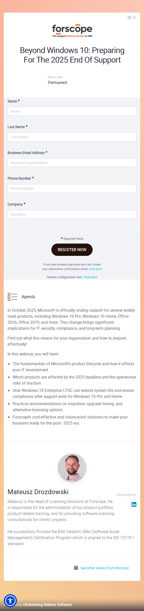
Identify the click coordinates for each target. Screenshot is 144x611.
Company (15, 204)
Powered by (37, 604)
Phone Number (19, 178)
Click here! (90, 277)
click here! (95, 269)
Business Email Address (26, 152)
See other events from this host (101, 568)
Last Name (16, 126)
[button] (10, 600)
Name (12, 101)
